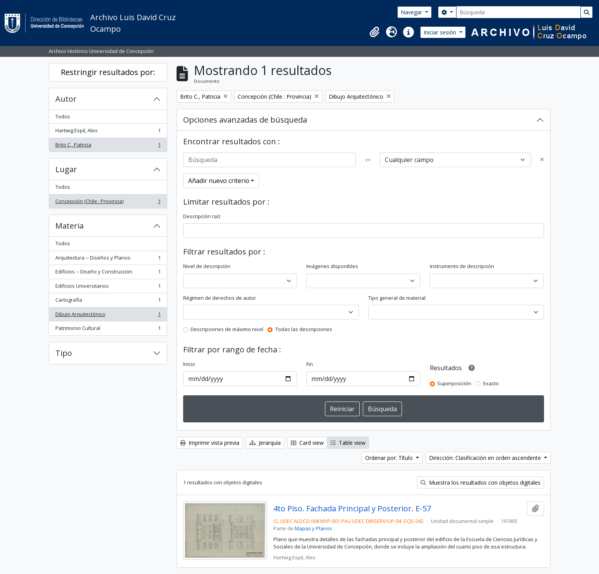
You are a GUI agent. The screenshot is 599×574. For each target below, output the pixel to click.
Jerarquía (265, 442)
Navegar (412, 12)
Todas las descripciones (303, 329)
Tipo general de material (397, 297)
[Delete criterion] (542, 160)
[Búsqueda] (518, 12)
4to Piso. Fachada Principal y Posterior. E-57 (352, 508)
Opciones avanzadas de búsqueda (245, 119)
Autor (66, 99)
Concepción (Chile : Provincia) (108, 203)
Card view (307, 442)
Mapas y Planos (313, 528)
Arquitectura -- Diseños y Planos (108, 259)
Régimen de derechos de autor (219, 297)
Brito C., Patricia (108, 146)
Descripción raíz (202, 216)
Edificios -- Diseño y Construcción (108, 273)
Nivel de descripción (206, 266)
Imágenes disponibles (332, 266)
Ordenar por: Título (389, 457)
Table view (348, 442)
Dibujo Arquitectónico (108, 316)
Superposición (454, 383)
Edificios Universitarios (108, 287)
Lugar (66, 169)
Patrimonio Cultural (108, 330)
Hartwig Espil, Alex (108, 132)
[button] (374, 32)
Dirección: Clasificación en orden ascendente (485, 457)
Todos (62, 116)
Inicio (189, 363)
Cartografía (108, 301)
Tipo (63, 353)
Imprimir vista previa (209, 442)
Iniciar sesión (441, 32)
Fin (309, 363)
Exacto (491, 383)
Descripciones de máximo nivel (227, 329)
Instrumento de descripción (462, 266)
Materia (69, 225)
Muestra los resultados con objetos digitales (481, 482)
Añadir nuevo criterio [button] (218, 180)
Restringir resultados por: (108, 72)
